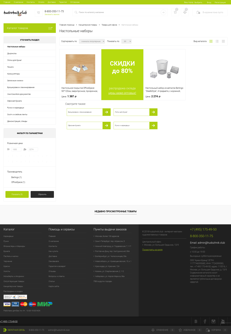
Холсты (7, 271)
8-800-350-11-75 (36, 330)
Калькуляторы (13, 74)
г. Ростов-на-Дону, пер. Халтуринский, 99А (112, 251)
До (25, 149)
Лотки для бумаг (14, 60)
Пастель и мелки (11, 256)
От (8, 149)
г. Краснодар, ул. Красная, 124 (106, 266)
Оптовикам (75, 2)
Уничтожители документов (18, 94)
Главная (7, 2)
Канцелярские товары (13, 286)
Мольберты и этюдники (14, 276)
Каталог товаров (29, 28)
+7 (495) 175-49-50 (9, 321)
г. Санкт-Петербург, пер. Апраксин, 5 (109, 241)
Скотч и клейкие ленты (17, 114)
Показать (17, 194)
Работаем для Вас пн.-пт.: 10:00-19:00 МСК (22, 311)
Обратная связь (14, 330)
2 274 (153, 96)
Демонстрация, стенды (17, 121)
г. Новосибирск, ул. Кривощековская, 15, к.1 (112, 261)
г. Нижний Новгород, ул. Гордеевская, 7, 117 (112, 246)
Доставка (52, 2)
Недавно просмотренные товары (116, 211)
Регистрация (220, 2)
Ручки (6, 241)
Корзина (216, 330)
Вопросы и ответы (57, 276)
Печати (10, 67)
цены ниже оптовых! (122, 93)
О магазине (18, 2)
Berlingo (16, 177)
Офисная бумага (14, 101)
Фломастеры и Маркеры (14, 246)
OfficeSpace (18, 182)
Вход (209, 2)
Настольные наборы (16, 47)
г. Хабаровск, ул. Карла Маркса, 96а (109, 276)
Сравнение (163, 330)
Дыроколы (12, 53)
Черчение (8, 261)
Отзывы (52, 271)
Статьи (52, 281)
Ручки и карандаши (15, 108)
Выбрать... (198, 2)
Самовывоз (54, 261)
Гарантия (63, 2)
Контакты (31, 2)
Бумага (7, 251)
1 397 (69, 96)
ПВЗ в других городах (103, 281)
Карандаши (8, 236)
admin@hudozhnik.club (211, 242)
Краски (7, 266)
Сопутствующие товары (14, 281)
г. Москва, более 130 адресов (106, 236)
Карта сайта (54, 286)
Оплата (41, 2)
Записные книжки (15, 80)
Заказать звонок (52, 14)
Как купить (53, 251)
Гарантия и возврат (57, 266)
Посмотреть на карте (152, 250)
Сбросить (42, 194)
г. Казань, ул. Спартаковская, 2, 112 (109, 271)
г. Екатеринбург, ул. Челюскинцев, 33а (110, 256)
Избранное (190, 330)
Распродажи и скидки (13, 291)
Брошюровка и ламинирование (20, 87)
